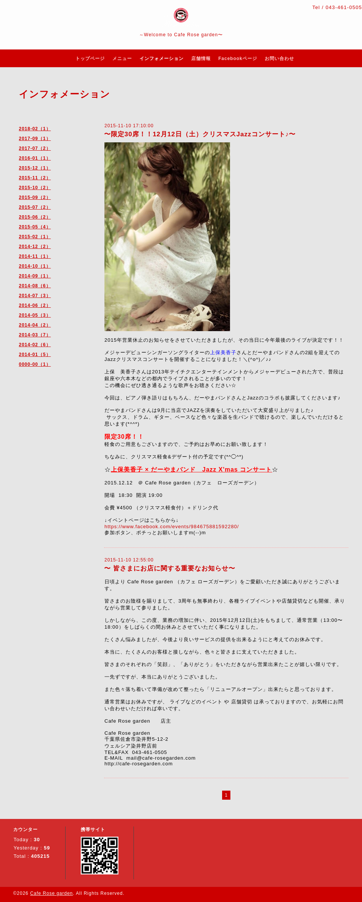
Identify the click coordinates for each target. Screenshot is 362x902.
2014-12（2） (35, 246)
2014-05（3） (35, 315)
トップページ (90, 58)
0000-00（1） (35, 364)
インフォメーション (162, 58)
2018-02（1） (35, 128)
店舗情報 (201, 58)
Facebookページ (237, 58)
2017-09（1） (35, 138)
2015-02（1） (35, 236)
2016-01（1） (35, 158)
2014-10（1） (35, 266)
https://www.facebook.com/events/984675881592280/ (171, 526)
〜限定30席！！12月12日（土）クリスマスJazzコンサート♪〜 (200, 134)
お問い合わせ (279, 58)
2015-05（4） (35, 227)
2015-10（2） (35, 187)
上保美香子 (223, 352)
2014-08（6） (35, 285)
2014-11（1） (35, 256)
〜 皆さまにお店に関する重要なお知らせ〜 (169, 568)
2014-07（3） (35, 295)
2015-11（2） (35, 177)
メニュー (122, 58)
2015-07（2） (35, 207)
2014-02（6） (35, 344)
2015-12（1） (35, 168)
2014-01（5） (35, 354)
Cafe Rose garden (51, 893)
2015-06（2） (35, 217)
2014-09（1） (35, 276)
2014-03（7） (35, 335)
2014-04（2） (35, 325)
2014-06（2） (35, 305)
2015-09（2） (35, 197)
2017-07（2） (35, 148)
